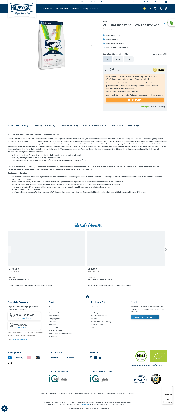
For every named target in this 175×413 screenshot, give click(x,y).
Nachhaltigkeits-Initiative (98, 316)
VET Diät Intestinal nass (19, 280)
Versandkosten (84, 404)
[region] (87, 260)
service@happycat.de (20, 340)
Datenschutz (62, 394)
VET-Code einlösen (55, 330)
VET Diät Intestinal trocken (100, 280)
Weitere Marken (133, 2)
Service (147, 2)
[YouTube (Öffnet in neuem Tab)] (100, 358)
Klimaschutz (94, 319)
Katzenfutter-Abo (55, 313)
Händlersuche (53, 325)
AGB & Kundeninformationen (79, 394)
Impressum (52, 394)
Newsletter (52, 322)
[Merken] (164, 22)
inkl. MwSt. (119, 71)
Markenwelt (94, 307)
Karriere (92, 327)
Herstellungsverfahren (97, 313)
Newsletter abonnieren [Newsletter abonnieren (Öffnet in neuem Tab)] (145, 317)
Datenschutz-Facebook (125, 394)
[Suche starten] (150, 8)
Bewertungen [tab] (133, 125)
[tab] (18, 126)
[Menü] (171, 387)
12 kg (129, 59)
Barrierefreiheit (111, 394)
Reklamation (53, 336)
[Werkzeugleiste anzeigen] (4, 408)
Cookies (101, 394)
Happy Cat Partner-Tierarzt (128, 83)
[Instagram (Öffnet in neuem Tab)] (91, 358)
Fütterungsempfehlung (115, 88)
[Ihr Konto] (160, 8)
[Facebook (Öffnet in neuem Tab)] (95, 358)
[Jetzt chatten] (24, 326)
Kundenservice (54, 307)
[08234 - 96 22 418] (24, 316)
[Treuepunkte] (144, 8)
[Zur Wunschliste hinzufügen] (155, 8)
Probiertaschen (54, 316)
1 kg (107, 59)
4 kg (118, 59)
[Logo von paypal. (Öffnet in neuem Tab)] (10, 357)
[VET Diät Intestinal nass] (46, 248)
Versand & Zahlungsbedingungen (60, 333)
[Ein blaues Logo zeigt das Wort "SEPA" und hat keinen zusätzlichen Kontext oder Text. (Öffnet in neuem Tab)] (19, 357)
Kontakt (44, 394)
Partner (158, 2)
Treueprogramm (54, 319)
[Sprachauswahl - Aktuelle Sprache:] (166, 2)
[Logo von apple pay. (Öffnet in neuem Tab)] (10, 363)
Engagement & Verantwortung (100, 322)
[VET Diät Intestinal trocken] (126, 248)
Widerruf (93, 394)
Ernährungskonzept (97, 310)
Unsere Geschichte (96, 325)
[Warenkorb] (166, 8)
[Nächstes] (91, 46)
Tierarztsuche (53, 327)
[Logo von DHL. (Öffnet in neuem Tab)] (55, 357)
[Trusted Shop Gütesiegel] (156, 379)
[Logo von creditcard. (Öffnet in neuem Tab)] (38, 357)
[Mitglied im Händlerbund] (141, 379)
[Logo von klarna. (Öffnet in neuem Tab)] (29, 357)
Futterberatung (54, 310)
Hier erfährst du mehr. (131, 91)
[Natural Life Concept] (171, 23)
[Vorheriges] (11, 46)
